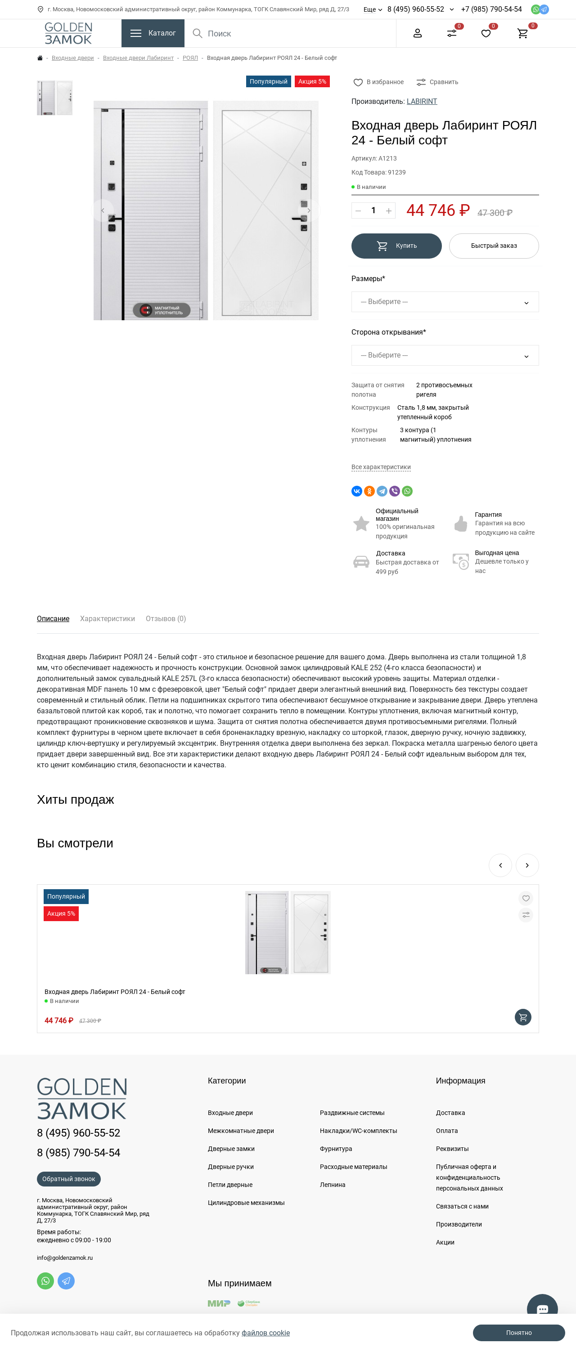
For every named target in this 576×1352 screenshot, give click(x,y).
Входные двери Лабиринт (138, 57)
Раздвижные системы (352, 1112)
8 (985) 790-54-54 (78, 1152)
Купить (396, 246)
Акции (445, 1242)
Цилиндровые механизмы (246, 1202)
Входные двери (73, 57)
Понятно (519, 1332)
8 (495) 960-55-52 (415, 9)
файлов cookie (266, 1333)
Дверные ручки (231, 1166)
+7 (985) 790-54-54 (491, 9)
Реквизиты (452, 1148)
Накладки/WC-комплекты (358, 1130)
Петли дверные (230, 1184)
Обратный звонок (68, 1178)
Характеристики (107, 618)
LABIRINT (422, 101)
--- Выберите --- (384, 301)
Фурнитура (336, 1148)
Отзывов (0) (166, 618)
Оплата (447, 1130)
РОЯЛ (190, 57)
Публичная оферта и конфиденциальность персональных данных (469, 1177)
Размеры (366, 278)
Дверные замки (231, 1148)
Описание (53, 618)
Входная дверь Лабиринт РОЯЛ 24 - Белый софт (115, 991)
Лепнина (333, 1184)
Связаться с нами (462, 1206)
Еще (370, 9)
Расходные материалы (353, 1166)
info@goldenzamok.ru (65, 1258)
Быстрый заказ (494, 245)
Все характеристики (381, 467)
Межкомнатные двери (241, 1130)
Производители (459, 1224)
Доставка (390, 553)
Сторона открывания (387, 332)
